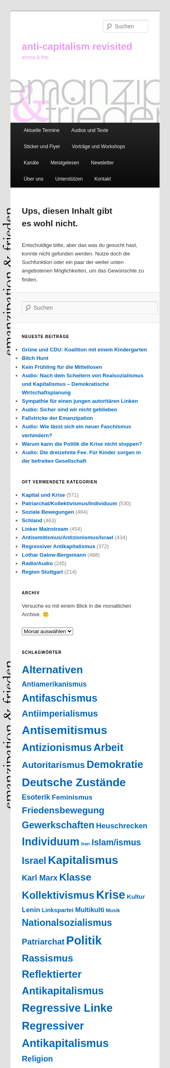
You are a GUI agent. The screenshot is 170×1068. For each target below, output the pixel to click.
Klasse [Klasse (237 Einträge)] (75, 877)
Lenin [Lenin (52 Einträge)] (31, 910)
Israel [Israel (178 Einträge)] (34, 860)
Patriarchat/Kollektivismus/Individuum (69, 503)
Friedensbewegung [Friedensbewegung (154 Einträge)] (63, 810)
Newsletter (102, 163)
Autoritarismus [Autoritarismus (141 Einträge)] (53, 765)
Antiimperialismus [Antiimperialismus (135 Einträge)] (60, 713)
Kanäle (31, 163)
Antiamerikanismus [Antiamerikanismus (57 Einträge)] (54, 684)
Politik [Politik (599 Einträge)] (84, 940)
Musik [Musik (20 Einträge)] (113, 910)
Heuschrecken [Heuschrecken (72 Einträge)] (121, 825)
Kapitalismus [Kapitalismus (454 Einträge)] (83, 860)
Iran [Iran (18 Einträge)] (85, 844)
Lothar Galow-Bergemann (54, 555)
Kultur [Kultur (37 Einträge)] (136, 896)
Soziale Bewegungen (48, 512)
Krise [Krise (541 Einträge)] (110, 894)
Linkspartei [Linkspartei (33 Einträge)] (57, 910)
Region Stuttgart (42, 572)
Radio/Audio (37, 563)
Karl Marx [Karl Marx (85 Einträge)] (39, 877)
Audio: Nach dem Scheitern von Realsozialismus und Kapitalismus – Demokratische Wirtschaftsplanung (82, 384)
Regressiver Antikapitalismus (58, 546)
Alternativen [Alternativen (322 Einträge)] (52, 670)
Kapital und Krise (43, 495)
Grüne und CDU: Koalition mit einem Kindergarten (84, 350)
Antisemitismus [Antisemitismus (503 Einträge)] (64, 729)
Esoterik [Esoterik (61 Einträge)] (36, 797)
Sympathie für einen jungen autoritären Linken (80, 401)
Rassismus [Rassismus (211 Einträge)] (47, 958)
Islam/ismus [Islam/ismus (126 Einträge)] (116, 842)
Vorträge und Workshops (98, 146)
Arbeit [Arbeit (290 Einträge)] (109, 747)
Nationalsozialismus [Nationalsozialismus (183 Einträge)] (67, 922)
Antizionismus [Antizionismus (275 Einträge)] (57, 747)
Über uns (34, 179)
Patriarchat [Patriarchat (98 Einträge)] (43, 941)
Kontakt (102, 179)
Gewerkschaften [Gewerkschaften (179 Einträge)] (58, 825)
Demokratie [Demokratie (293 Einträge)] (114, 764)
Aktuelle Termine (42, 130)
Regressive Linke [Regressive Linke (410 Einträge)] (67, 1008)
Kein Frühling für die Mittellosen (62, 367)
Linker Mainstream (45, 529)
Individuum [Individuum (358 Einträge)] (51, 842)
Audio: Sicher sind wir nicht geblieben (69, 409)
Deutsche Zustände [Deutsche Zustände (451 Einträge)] (74, 782)
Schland (32, 520)
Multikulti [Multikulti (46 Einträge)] (89, 909)
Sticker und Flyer (42, 146)
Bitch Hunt (35, 358)
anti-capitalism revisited (77, 46)
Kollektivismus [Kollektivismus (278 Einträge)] (58, 895)
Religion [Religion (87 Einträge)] (37, 1058)
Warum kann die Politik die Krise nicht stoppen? (82, 444)
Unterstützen (69, 179)
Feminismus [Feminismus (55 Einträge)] (72, 797)
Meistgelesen (64, 163)
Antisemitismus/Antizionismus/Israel (67, 537)
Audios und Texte (89, 130)
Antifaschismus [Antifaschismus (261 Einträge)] (59, 698)
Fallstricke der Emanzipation (57, 418)
